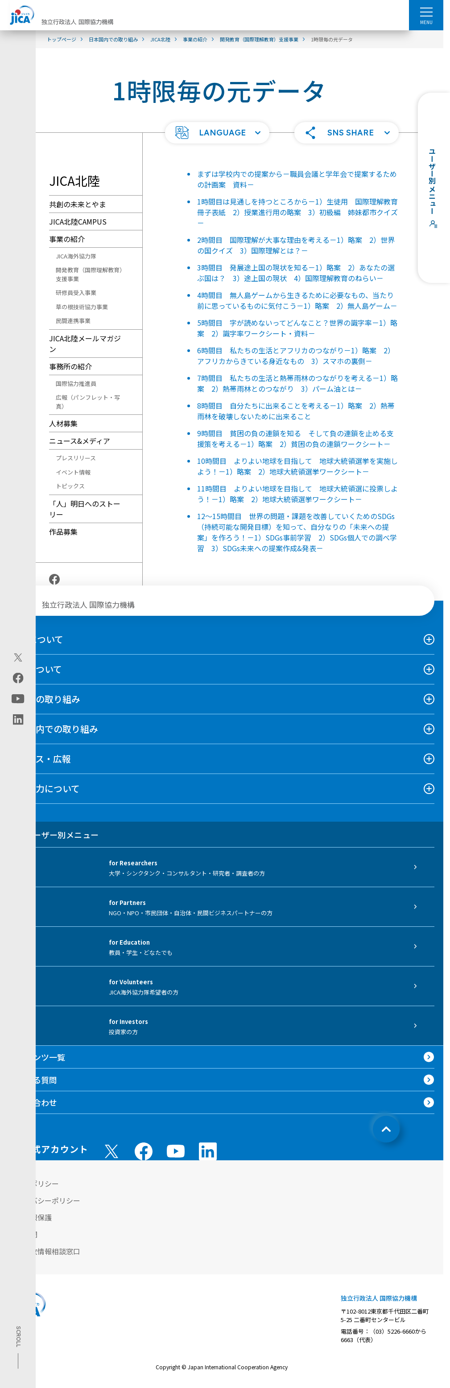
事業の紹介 (67, 238)
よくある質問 (33, 1079)
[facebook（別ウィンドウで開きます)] (18, 677)
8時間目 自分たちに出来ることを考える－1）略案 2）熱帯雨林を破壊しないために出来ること (296, 411)
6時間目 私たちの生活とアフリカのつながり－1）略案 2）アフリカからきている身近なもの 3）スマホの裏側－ (296, 355)
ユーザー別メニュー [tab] (54, 834)
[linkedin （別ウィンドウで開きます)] (208, 1151)
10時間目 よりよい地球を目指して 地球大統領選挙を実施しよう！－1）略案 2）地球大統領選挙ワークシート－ (297, 466)
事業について (35, 669)
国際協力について (44, 788)
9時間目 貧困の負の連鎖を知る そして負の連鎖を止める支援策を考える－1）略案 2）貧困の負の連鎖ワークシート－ (295, 438)
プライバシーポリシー (44, 1200)
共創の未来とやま (77, 204)
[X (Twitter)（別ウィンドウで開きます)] (18, 657)
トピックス (70, 486)
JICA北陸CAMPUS (78, 221)
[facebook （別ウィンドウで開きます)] (144, 1151)
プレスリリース (76, 458)
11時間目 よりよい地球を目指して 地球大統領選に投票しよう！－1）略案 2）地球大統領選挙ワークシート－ (297, 493)
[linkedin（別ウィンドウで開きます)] (18, 719)
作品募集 (63, 531)
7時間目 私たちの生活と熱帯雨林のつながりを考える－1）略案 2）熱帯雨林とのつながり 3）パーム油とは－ (297, 383)
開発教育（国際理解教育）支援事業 (89, 274)
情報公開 (23, 1234)
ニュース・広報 (40, 758)
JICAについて (36, 639)
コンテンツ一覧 (37, 1057)
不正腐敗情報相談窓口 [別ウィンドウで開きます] (44, 1251)
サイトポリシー (34, 1183)
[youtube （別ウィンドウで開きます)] (176, 1151)
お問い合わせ (33, 1102)
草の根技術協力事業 (82, 307)
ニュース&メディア (79, 440)
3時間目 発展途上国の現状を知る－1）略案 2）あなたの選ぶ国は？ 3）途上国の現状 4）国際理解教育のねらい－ (296, 272)
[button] (217, 132)
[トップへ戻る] (386, 1129)
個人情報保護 (30, 1217)
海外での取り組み (44, 698)
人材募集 (63, 423)
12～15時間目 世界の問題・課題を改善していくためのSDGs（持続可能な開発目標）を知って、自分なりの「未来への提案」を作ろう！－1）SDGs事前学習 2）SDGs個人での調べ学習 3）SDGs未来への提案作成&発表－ (297, 532)
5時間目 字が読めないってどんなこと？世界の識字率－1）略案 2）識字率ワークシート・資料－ (297, 328)
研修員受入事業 (76, 292)
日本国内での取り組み (53, 728)
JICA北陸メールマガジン (85, 343)
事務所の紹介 (70, 366)
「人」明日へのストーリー (84, 509)
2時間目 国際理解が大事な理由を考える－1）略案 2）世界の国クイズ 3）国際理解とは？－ (296, 245)
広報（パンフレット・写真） (88, 401)
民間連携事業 (73, 320)
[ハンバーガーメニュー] (426, 12)
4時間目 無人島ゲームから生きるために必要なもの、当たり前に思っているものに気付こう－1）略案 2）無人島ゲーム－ (297, 300)
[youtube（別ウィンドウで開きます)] (18, 698)
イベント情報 (73, 472)
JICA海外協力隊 (76, 256)
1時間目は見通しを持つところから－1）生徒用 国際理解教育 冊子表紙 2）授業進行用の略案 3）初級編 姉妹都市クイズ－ (301, 212)
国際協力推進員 (76, 383)
